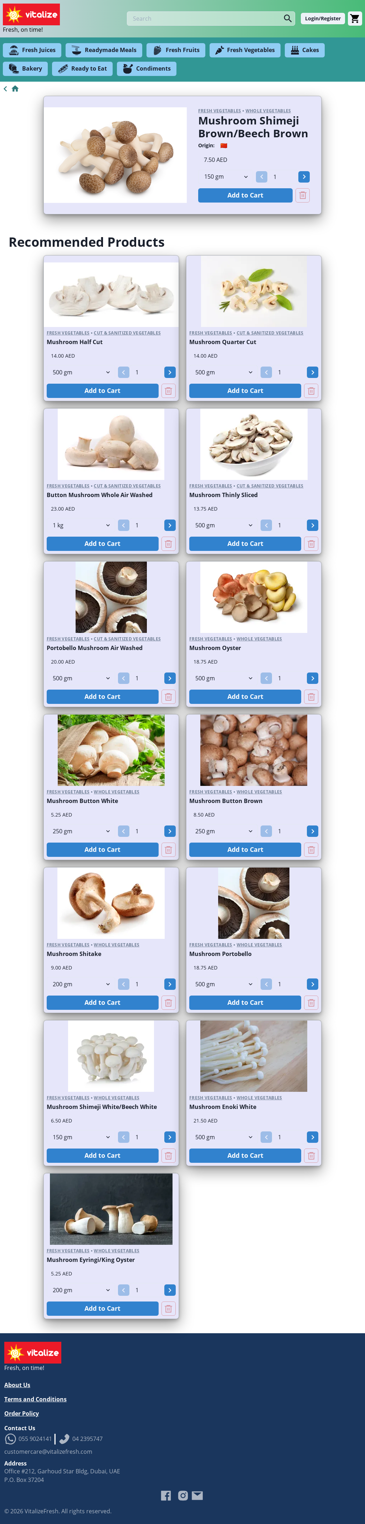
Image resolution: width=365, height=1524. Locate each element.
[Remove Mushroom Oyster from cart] (311, 697)
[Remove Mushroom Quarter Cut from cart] (311, 391)
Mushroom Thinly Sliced (223, 495)
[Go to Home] (10, 89)
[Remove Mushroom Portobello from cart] (311, 1003)
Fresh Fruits (176, 50)
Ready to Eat (82, 68)
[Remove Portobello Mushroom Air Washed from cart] (168, 697)
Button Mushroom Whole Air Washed (100, 495)
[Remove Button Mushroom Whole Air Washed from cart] (168, 544)
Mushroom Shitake (74, 954)
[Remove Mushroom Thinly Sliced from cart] (311, 544)
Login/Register (323, 18)
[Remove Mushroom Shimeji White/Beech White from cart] (168, 1156)
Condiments (147, 68)
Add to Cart (245, 195)
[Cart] (355, 18)
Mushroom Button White (82, 801)
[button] (261, 177)
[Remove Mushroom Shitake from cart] (168, 1003)
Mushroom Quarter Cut (222, 342)
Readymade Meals (104, 50)
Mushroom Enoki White (222, 1107)
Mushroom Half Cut (75, 342)
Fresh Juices (32, 50)
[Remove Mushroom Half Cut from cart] (168, 391)
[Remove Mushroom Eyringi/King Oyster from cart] (168, 1308)
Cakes (305, 50)
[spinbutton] (282, 177)
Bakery (25, 68)
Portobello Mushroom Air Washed (95, 648)
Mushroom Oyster (215, 648)
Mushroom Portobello (220, 954)
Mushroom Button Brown (226, 801)
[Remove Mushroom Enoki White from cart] (311, 1156)
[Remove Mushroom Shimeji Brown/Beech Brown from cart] (302, 195)
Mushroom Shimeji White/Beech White (102, 1107)
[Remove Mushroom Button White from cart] (168, 850)
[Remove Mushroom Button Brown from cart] (311, 850)
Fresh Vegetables (245, 50)
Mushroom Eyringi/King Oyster (91, 1260)
